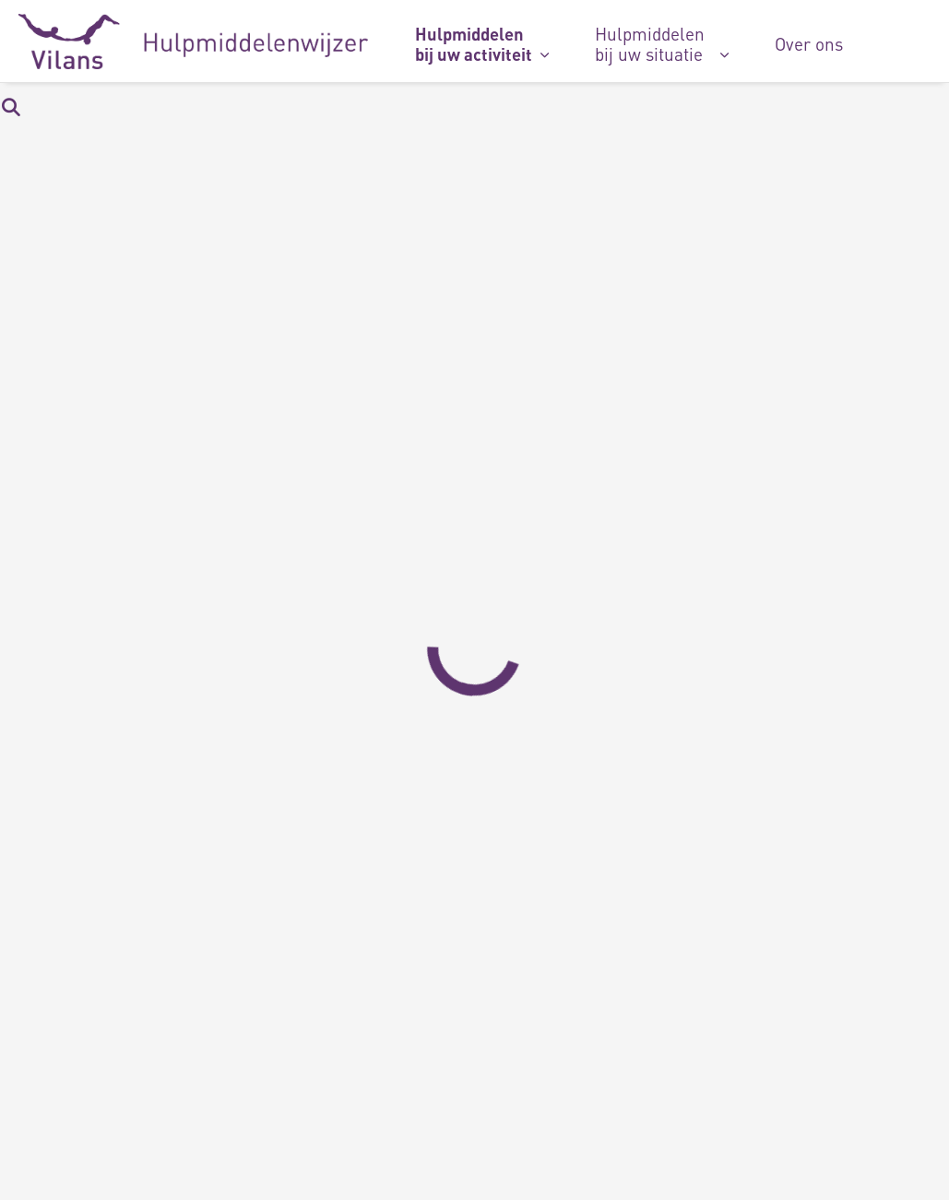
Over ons (809, 43)
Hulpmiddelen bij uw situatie (650, 43)
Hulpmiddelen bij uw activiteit (473, 44)
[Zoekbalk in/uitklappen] (10, 106)
